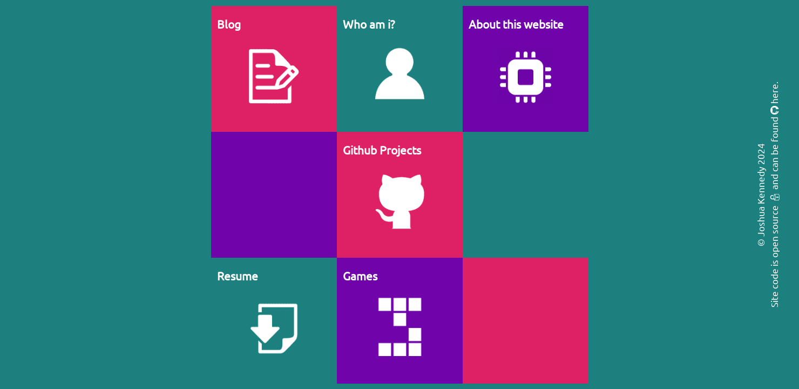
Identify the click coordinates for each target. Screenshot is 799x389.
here (774, 94)
